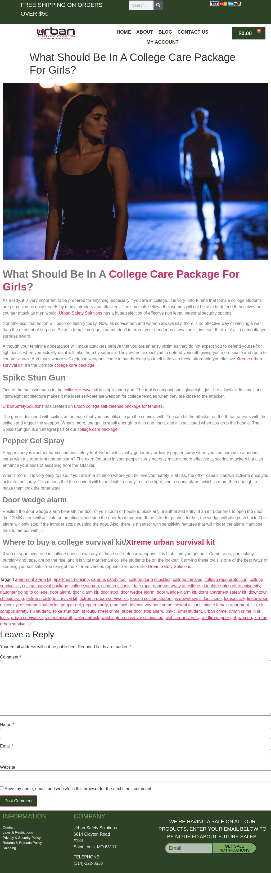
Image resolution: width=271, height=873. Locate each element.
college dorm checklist (149, 579)
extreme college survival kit (51, 598)
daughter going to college (24, 592)
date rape (142, 586)
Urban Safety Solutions (80, 313)
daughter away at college (176, 586)
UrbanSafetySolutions (23, 406)
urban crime (215, 611)
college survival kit (81, 390)
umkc (170, 611)
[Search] (158, 5)
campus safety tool (108, 579)
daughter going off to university (231, 586)
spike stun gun (65, 611)
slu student (39, 611)
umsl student (190, 611)
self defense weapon (140, 605)
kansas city (234, 598)
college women (85, 586)
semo (167, 605)
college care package (74, 365)
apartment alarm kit (33, 579)
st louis (88, 611)
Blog (165, 32)
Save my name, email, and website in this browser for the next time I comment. (78, 789)
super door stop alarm (142, 611)
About (144, 32)
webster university (182, 617)
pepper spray (95, 605)
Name (7, 725)
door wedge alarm (137, 592)
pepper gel (71, 605)
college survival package (45, 586)
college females (187, 579)
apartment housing (71, 579)
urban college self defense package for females (118, 406)
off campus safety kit (39, 605)
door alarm (60, 592)
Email (6, 746)
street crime (108, 611)
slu (254, 605)
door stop (109, 592)
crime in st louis (115, 586)
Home (124, 32)
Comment (10, 657)
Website (7, 767)
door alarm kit (85, 592)
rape (114, 605)
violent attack (86, 617)
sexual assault (188, 605)
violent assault (58, 617)
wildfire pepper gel (219, 617)
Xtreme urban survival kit (170, 542)
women (245, 617)
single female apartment (226, 605)
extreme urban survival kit (104, 598)
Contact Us (193, 32)
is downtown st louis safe (198, 598)
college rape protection (226, 579)
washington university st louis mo (132, 617)
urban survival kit (27, 617)
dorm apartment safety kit (222, 592)
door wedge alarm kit (176, 592)
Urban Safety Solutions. (170, 566)
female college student (151, 598)
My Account (163, 42)
